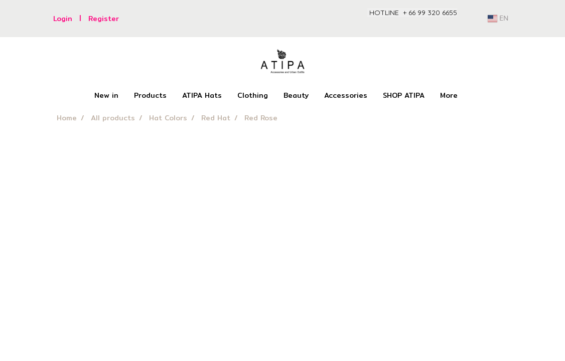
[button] (474, 96)
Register (103, 18)
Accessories (345, 95)
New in (106, 95)
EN (498, 18)
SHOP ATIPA (404, 95)
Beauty (296, 95)
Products (150, 95)
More (449, 95)
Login (62, 18)
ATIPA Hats (202, 95)
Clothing (252, 95)
